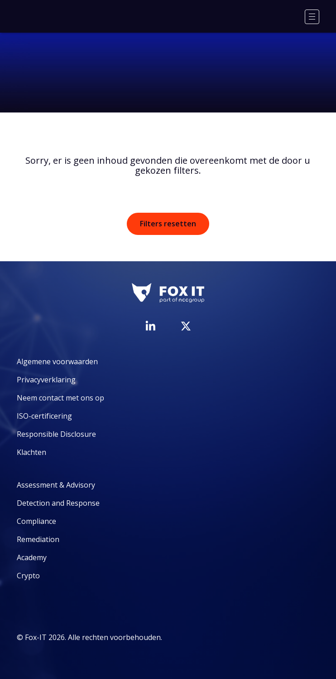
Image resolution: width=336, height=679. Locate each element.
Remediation (38, 539)
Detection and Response (58, 503)
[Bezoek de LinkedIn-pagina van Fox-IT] (150, 326)
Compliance (36, 521)
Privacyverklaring (46, 380)
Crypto (28, 576)
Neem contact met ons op (60, 398)
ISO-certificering (44, 416)
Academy (32, 557)
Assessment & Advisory (56, 485)
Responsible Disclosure (56, 434)
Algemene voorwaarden (57, 361)
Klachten (31, 452)
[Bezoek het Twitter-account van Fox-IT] (186, 326)
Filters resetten (168, 224)
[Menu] (312, 17)
